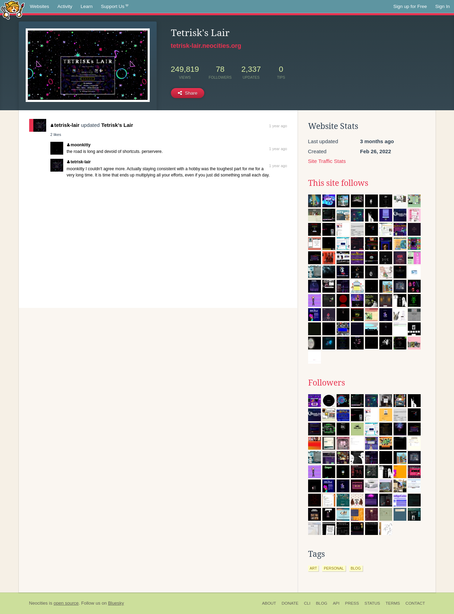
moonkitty (79, 144)
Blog (321, 603)
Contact (415, 603)
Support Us (115, 6)
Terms (393, 603)
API (336, 603)
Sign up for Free (410, 6)
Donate (290, 603)
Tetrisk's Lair (117, 125)
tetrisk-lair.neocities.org (206, 45)
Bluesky (116, 603)
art (313, 568)
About (269, 603)
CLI (307, 603)
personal (334, 568)
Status (372, 603)
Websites (39, 6)
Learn (87, 6)
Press (352, 603)
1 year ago (278, 126)
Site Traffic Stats (327, 161)
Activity (64, 6)
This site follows (338, 183)
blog (356, 568)
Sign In (442, 6)
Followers (326, 382)
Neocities (38, 603)
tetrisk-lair (65, 125)
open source (66, 603)
